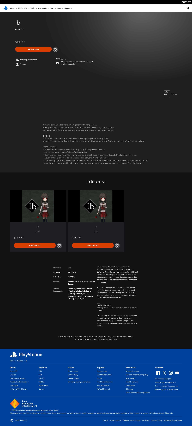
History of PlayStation (18, 389)
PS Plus (32, 8)
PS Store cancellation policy (137, 375)
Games (12, 8)
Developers (130, 385)
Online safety (73, 378)
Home (12, 361)
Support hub (102, 371)
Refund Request (103, 389)
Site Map (145, 420)
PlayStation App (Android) (165, 382)
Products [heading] (43, 367)
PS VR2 (41, 378)
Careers (13, 375)
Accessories (42, 8)
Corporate (14, 385)
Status (99, 378)
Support (67, 8)
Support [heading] (100, 367)
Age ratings (130, 378)
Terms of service (132, 371)
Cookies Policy (156, 420)
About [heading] (13, 367)
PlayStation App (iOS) (163, 379)
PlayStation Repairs (105, 382)
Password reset (103, 385)
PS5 (19, 8)
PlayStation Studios (17, 378)
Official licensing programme (138, 392)
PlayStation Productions (19, 382)
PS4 (25, 8)
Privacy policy (115, 420)
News (52, 8)
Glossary (129, 389)
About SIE (14, 371)
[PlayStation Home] (5, 8)
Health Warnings (103, 305)
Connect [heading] (159, 367)
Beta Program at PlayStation (166, 389)
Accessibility (73, 375)
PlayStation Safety (104, 375)
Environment (73, 371)
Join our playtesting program (166, 386)
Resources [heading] (131, 367)
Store (59, 8)
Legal (105, 420)
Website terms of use (131, 420)
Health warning (132, 382)
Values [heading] (71, 367)
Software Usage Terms (173, 420)
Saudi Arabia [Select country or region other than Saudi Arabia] (19, 420)
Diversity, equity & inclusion (79, 382)
